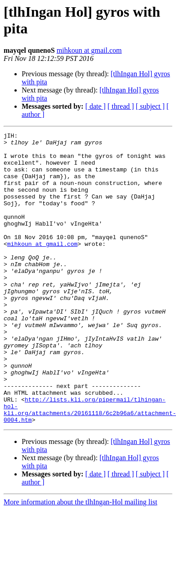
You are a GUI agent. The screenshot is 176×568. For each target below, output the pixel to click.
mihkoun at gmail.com (88, 50)
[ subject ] (150, 106)
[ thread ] (120, 106)
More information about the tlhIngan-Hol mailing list (80, 560)
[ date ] (95, 106)
